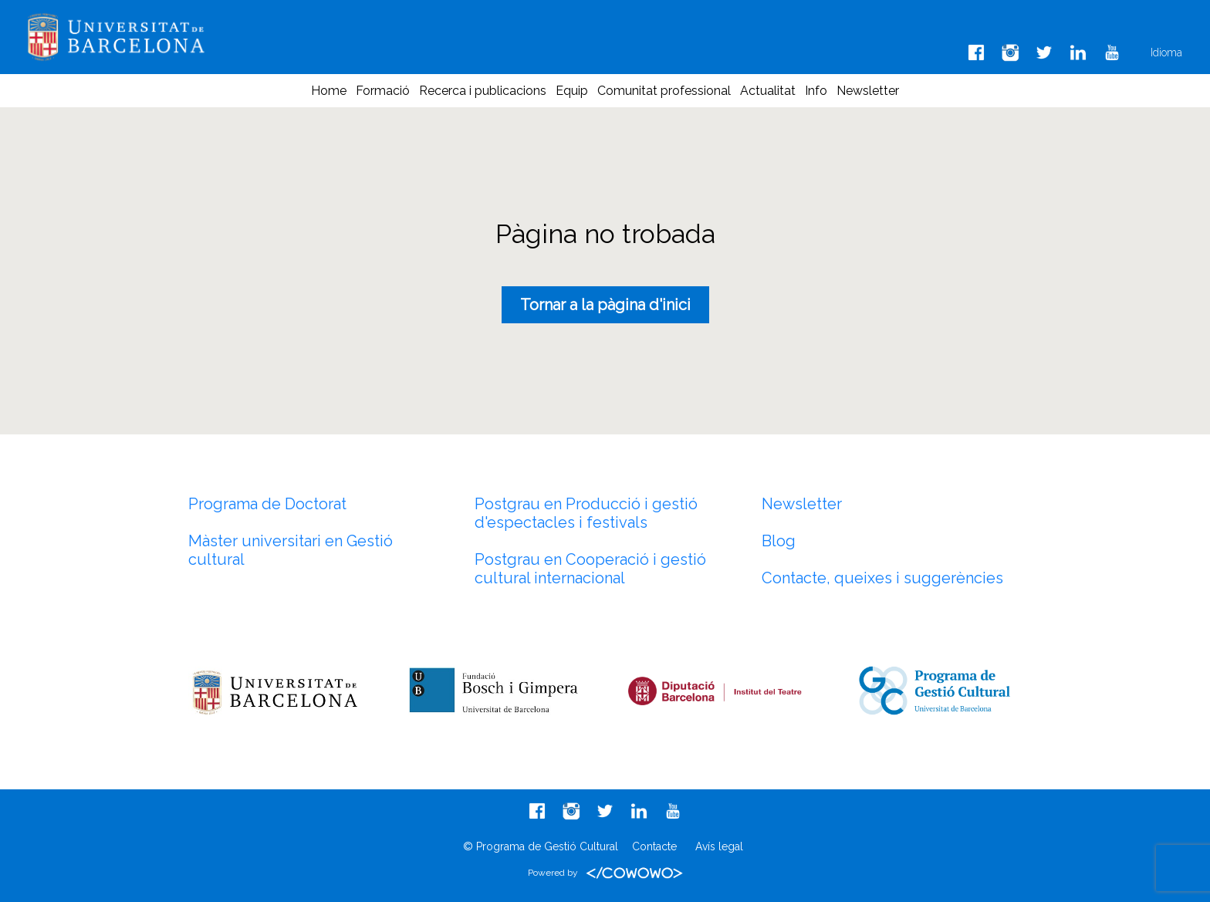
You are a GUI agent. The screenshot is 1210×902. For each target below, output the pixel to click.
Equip (572, 90)
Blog (779, 541)
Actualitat (768, 90)
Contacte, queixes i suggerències (882, 578)
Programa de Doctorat (267, 504)
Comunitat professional (664, 90)
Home (328, 90)
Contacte (654, 846)
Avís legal (719, 846)
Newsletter (868, 90)
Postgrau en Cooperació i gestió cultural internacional (590, 568)
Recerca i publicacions (482, 90)
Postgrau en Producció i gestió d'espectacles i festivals (586, 513)
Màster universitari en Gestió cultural (290, 550)
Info (816, 90)
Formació (383, 90)
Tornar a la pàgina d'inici (605, 305)
